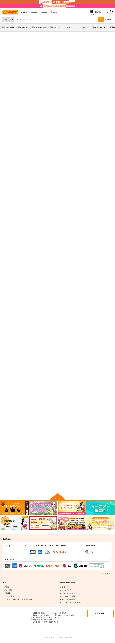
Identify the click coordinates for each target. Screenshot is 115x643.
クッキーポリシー (57, 618)
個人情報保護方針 (39, 618)
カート (76, 246)
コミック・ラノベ (72, 27)
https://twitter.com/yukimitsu (59, 83)
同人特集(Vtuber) (39, 27)
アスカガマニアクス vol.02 (95, 293)
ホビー (85, 27)
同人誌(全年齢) (8, 27)
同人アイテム (55, 27)
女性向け (55, 12)
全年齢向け (25, 12)
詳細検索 (108, 19)
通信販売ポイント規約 (41, 616)
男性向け (44, 12)
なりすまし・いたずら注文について (45, 623)
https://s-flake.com (55, 80)
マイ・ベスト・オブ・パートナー (98, 362)
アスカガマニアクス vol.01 (66, 362)
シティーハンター (76, 149)
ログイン (105, 12)
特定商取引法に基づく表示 (42, 620)
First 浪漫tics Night (34, 362)
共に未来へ (89, 224)
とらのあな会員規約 (59, 614)
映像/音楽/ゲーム (99, 27)
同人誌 (16, 38)
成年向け (34, 12)
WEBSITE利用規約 (39, 614)
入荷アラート (9, 135)
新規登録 (98, 12)
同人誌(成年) (23, 27)
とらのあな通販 (6, 38)
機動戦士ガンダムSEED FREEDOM (54, 149)
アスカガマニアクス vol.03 (20, 149)
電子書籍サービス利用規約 (64, 616)
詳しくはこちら (107, 574)
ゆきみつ (23, 146)
